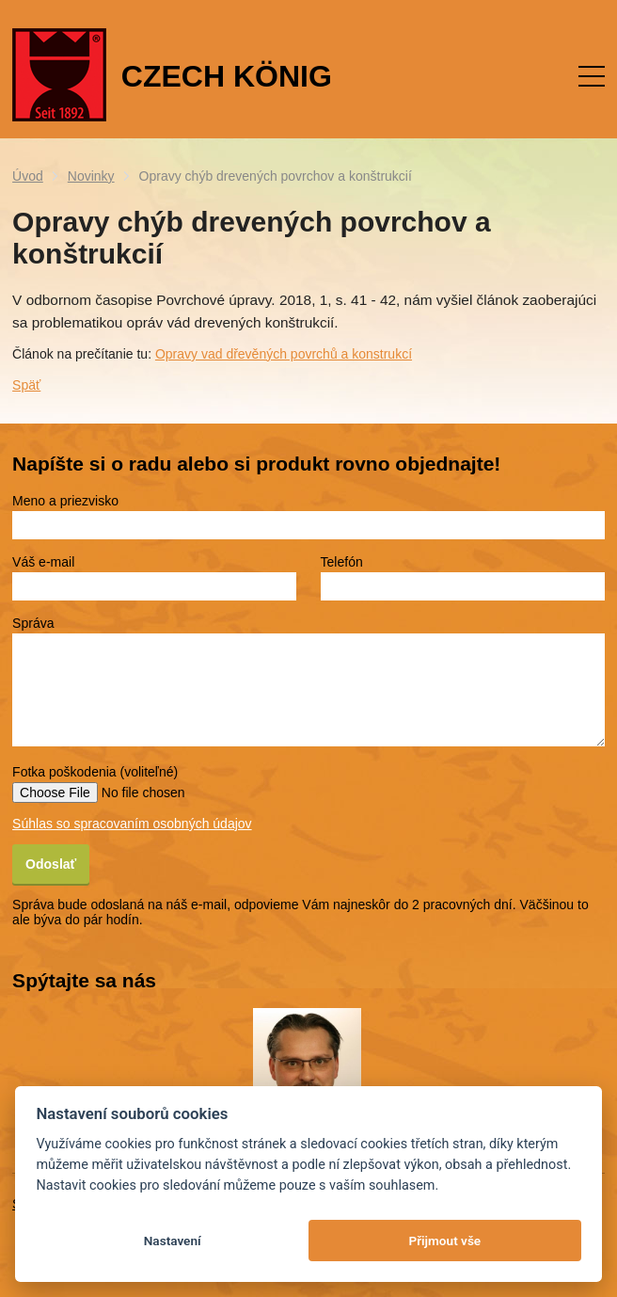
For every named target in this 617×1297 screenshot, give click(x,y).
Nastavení (172, 1240)
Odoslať (50, 864)
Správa (33, 623)
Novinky (91, 176)
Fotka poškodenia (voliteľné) (95, 771)
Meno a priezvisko (65, 500)
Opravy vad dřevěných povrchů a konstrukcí (283, 353)
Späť (26, 384)
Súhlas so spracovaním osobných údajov (131, 823)
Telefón (342, 561)
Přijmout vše (444, 1240)
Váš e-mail (43, 561)
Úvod (27, 176)
